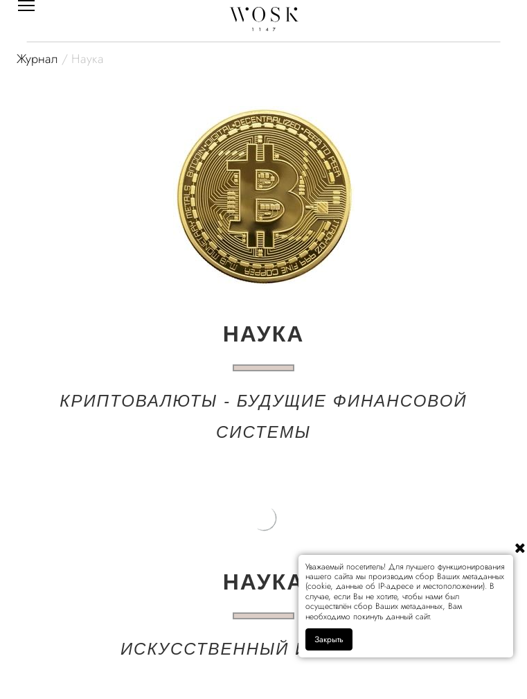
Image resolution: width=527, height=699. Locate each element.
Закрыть (328, 639)
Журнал (37, 59)
